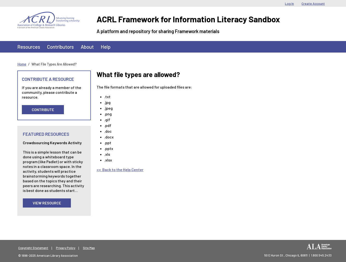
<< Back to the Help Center (120, 169)
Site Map (89, 248)
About (87, 47)
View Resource (47, 203)
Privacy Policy (65, 248)
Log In (289, 3)
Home (21, 64)
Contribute (43, 109)
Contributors (60, 47)
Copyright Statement (33, 248)
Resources (28, 47)
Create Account (313, 3)
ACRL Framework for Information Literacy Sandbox (188, 19)
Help (106, 47)
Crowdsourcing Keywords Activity (52, 142)
